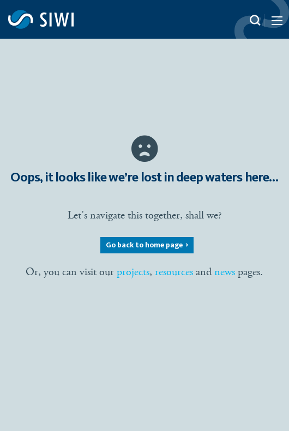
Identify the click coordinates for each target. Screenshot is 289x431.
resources (174, 272)
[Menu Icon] (276, 22)
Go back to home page (144, 245)
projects (133, 272)
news (224, 272)
